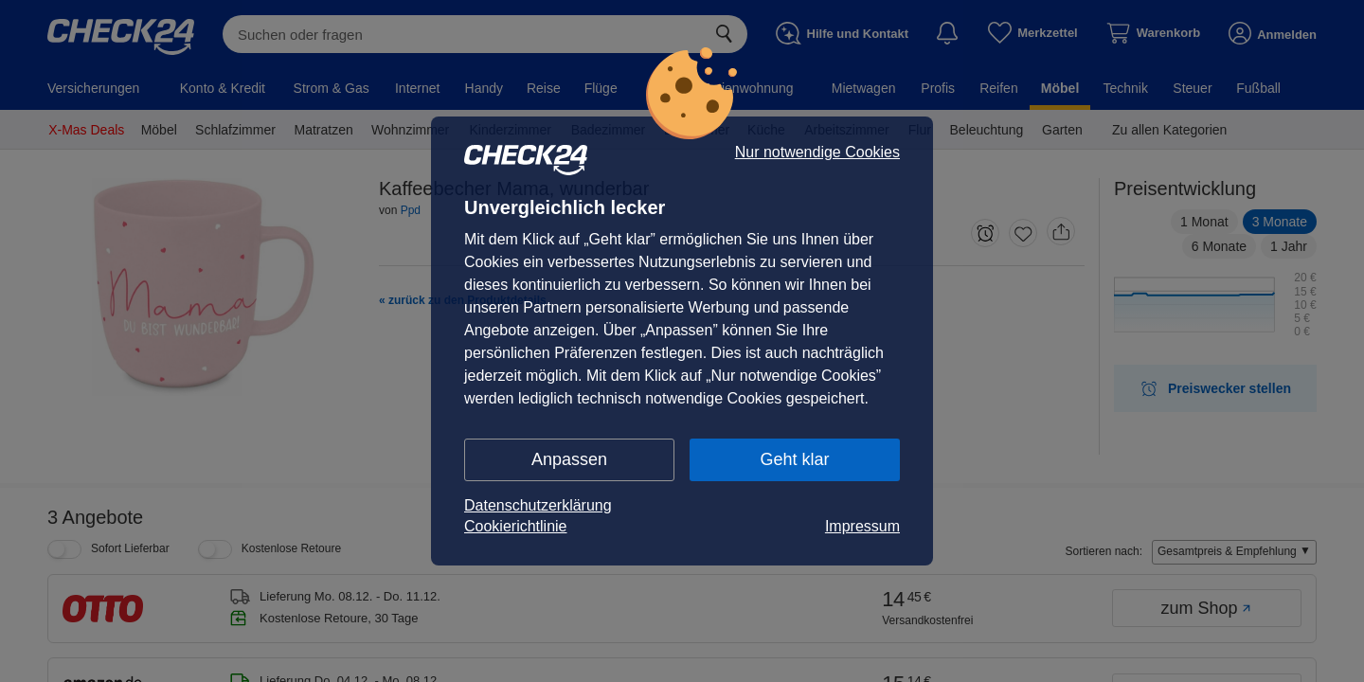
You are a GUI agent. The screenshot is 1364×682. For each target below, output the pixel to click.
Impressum (862, 526)
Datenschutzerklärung (538, 505)
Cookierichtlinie (515, 526)
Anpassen (569, 459)
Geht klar (794, 459)
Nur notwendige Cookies (817, 152)
